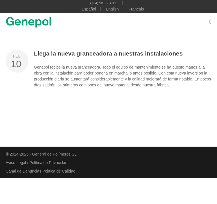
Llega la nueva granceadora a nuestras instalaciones (108, 53)
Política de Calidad (58, 171)
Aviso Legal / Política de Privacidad (36, 162)
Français (136, 9)
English (112, 9)
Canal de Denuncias (24, 171)
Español (89, 9)
